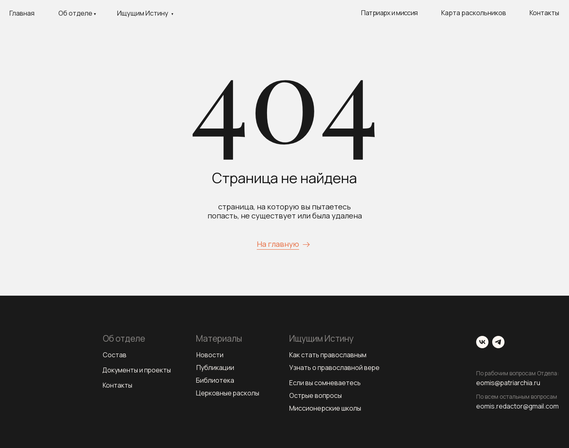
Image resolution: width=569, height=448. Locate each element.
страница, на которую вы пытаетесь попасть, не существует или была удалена (284, 211)
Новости (210, 354)
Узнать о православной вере (335, 367)
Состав (115, 354)
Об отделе (75, 13)
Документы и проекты (137, 369)
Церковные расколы (228, 392)
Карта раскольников (473, 12)
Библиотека (215, 380)
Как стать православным (328, 354)
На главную (278, 244)
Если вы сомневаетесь (325, 382)
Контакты (544, 12)
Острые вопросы (316, 395)
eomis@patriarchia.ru (509, 382)
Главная (22, 13)
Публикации (215, 367)
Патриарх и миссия (389, 12)
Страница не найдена (284, 177)
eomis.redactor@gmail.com (518, 406)
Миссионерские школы (325, 408)
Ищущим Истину (142, 13)
